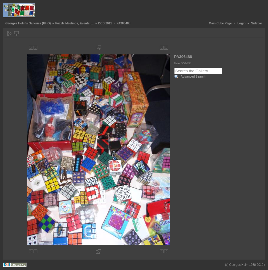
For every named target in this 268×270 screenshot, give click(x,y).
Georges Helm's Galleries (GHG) (28, 23)
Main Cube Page (220, 23)
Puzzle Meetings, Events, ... (74, 23)
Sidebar (256, 23)
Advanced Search (193, 76)
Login (241, 23)
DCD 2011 (105, 23)
